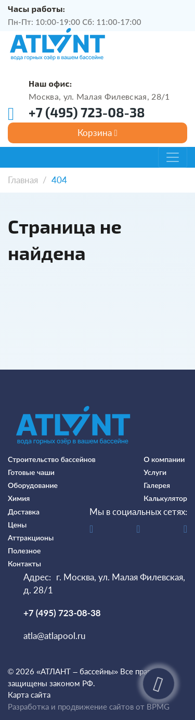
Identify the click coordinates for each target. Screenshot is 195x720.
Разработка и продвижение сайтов (71, 706)
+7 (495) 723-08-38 (87, 112)
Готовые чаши (31, 472)
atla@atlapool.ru (54, 635)
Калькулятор (165, 498)
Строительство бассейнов (52, 459)
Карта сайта (29, 694)
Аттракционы (31, 537)
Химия (19, 498)
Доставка (24, 511)
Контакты (24, 563)
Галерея (157, 485)
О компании (164, 459)
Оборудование (33, 485)
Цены (17, 524)
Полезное (24, 550)
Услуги (155, 472)
